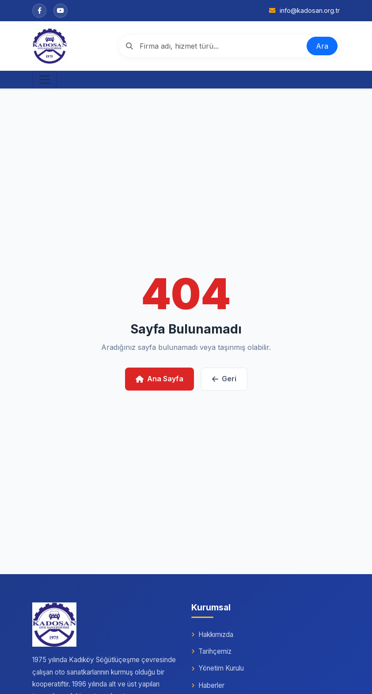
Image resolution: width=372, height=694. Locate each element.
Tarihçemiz (211, 651)
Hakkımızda (212, 634)
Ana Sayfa (159, 378)
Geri (224, 378)
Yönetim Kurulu (217, 668)
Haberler (207, 685)
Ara (322, 46)
